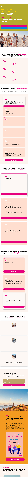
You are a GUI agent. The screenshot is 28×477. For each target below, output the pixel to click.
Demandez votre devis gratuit (9, 385)
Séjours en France (7, 379)
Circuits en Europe (7, 382)
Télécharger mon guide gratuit (15, 459)
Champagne (14, 306)
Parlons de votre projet (14, 25)
